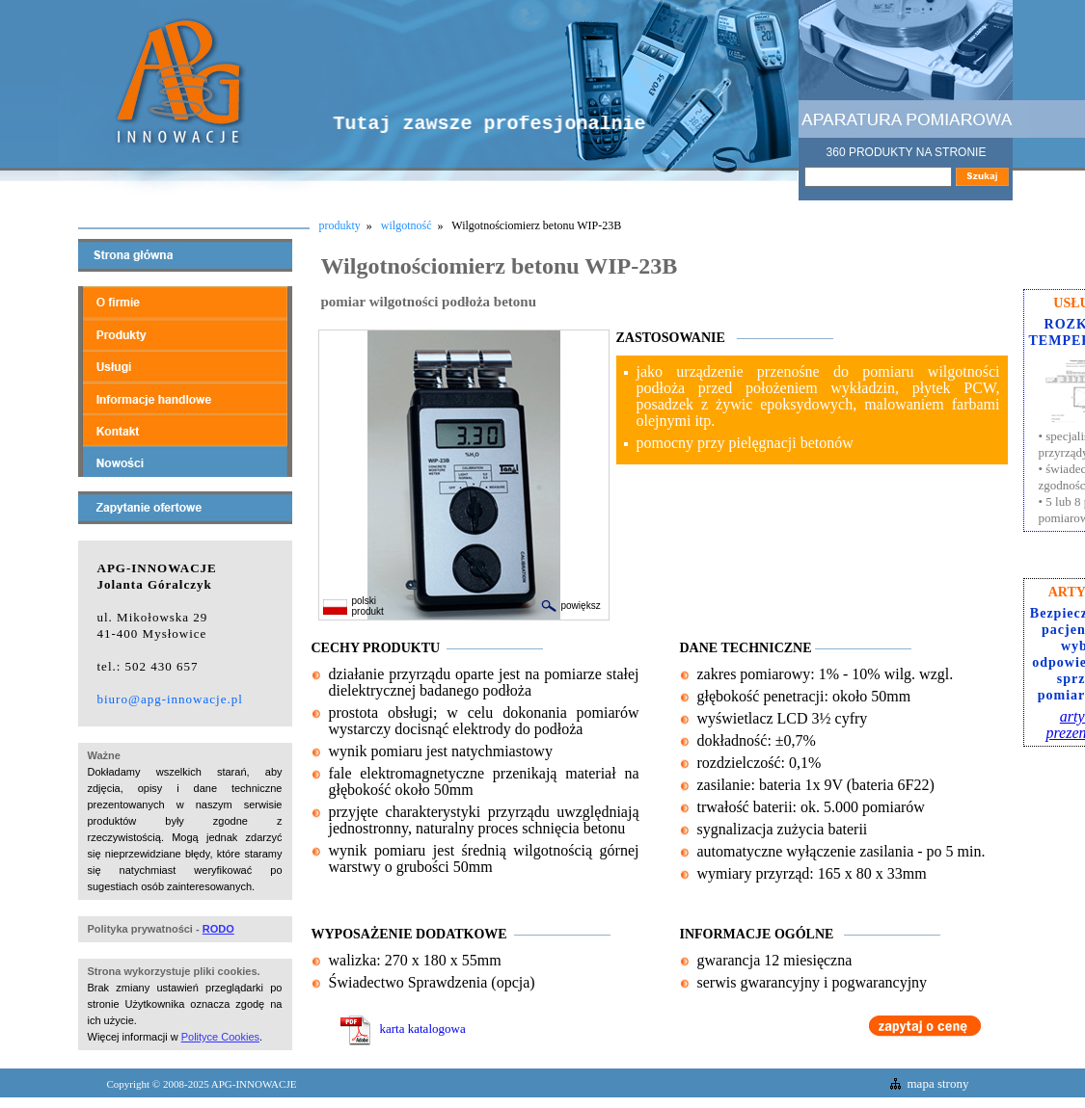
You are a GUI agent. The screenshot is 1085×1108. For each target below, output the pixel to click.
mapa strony (938, 1083)
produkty (340, 225)
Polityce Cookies (220, 1036)
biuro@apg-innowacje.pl (170, 699)
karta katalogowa (403, 1028)
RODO (218, 929)
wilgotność (406, 225)
